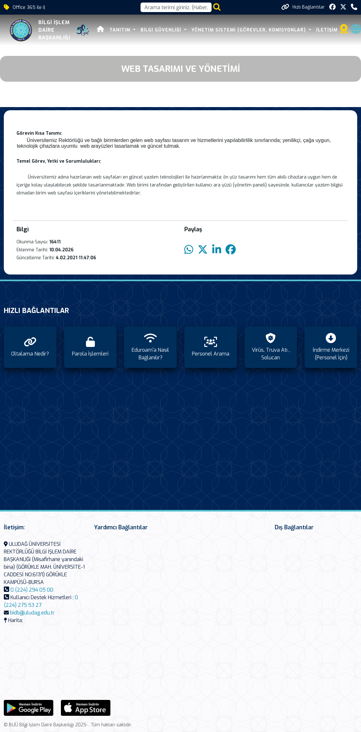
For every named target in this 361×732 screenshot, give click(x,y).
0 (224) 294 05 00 (31, 589)
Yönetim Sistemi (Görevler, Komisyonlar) (236, 30)
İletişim (313, 30)
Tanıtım (107, 30)
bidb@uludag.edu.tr (32, 612)
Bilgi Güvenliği (149, 30)
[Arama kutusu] (176, 7)
